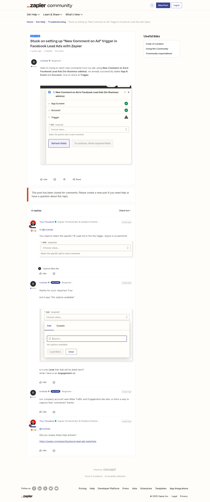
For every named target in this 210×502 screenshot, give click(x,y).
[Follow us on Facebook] (34, 488)
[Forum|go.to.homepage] (50, 5)
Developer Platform (108, 488)
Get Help (33, 14)
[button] (163, 5)
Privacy (184, 496)
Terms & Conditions (93, 476)
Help (92, 488)
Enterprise (146, 488)
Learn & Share (53, 14)
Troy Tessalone (46, 222)
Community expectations (159, 53)
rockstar (44, 60)
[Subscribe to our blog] (45, 488)
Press (126, 488)
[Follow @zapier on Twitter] (51, 488)
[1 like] (48, 268)
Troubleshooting (57, 22)
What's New (74, 14)
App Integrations (179, 488)
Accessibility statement (115, 476)
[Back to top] (204, 472)
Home (30, 22)
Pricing (82, 488)
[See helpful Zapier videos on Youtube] (56, 488)
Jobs (134, 488)
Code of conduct (154, 43)
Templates (161, 488)
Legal (174, 496)
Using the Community (157, 48)
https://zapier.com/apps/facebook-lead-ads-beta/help (67, 441)
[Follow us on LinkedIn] (40, 488)
